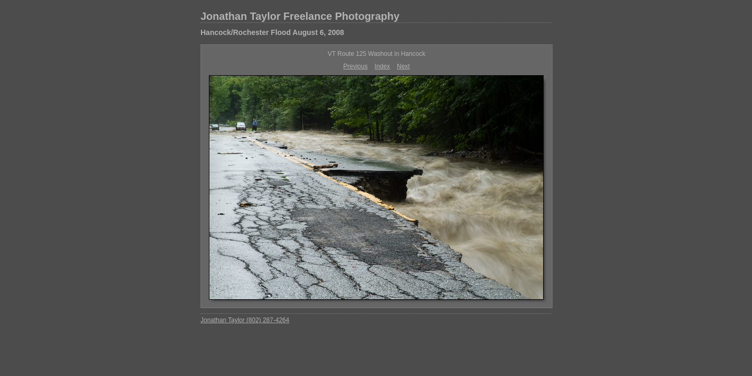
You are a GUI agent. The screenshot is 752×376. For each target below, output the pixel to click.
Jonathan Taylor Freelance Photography (300, 16)
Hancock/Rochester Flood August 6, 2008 (272, 32)
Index (382, 66)
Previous (355, 66)
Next (403, 66)
